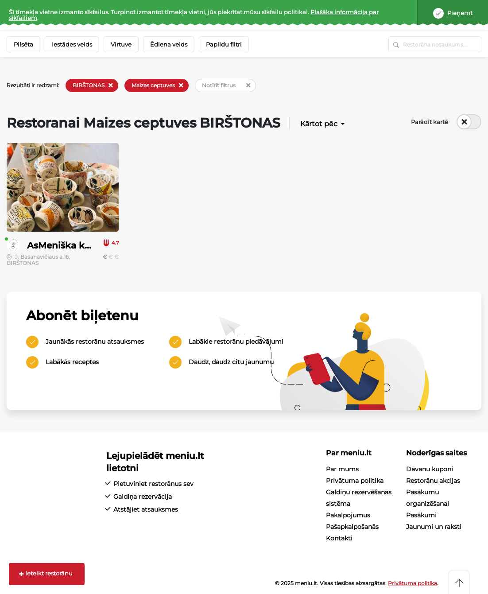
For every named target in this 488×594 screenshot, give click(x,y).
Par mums (342, 469)
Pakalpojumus (348, 515)
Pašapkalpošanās (352, 527)
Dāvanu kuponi (429, 469)
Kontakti (339, 538)
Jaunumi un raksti (433, 527)
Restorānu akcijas (433, 481)
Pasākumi (421, 515)
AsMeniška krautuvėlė (77, 245)
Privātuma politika (354, 481)
